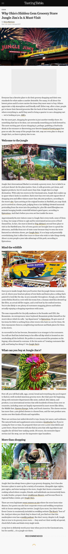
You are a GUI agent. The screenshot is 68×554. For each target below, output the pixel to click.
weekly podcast (27, 517)
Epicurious (6, 213)
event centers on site (31, 502)
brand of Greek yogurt (51, 128)
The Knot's (53, 511)
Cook (4, 9)
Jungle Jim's (34, 232)
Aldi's (23, 115)
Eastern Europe (21, 408)
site (11, 201)
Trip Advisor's (40, 223)
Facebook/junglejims (61, 64)
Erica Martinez (9, 22)
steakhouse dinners (36, 495)
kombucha (48, 422)
